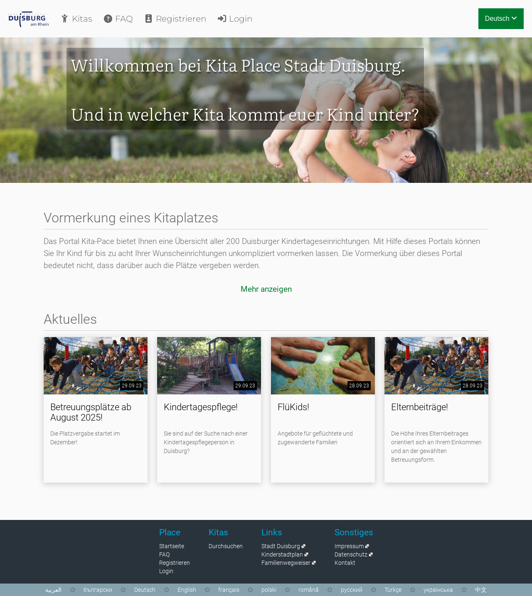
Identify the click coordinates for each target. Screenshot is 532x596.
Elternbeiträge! (419, 407)
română (308, 589)
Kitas (75, 19)
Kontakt (345, 562)
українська (438, 589)
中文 (481, 589)
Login (234, 19)
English (186, 589)
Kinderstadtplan (282, 554)
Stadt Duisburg (280, 546)
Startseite (171, 546)
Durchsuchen (226, 546)
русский (351, 589)
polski (268, 589)
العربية (53, 589)
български (98, 589)
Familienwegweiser (285, 562)
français (228, 589)
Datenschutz (351, 554)
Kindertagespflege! (201, 407)
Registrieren (174, 19)
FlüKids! (293, 407)
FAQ (118, 19)
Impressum (349, 546)
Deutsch (501, 18)
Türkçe (392, 589)
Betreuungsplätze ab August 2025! (90, 412)
